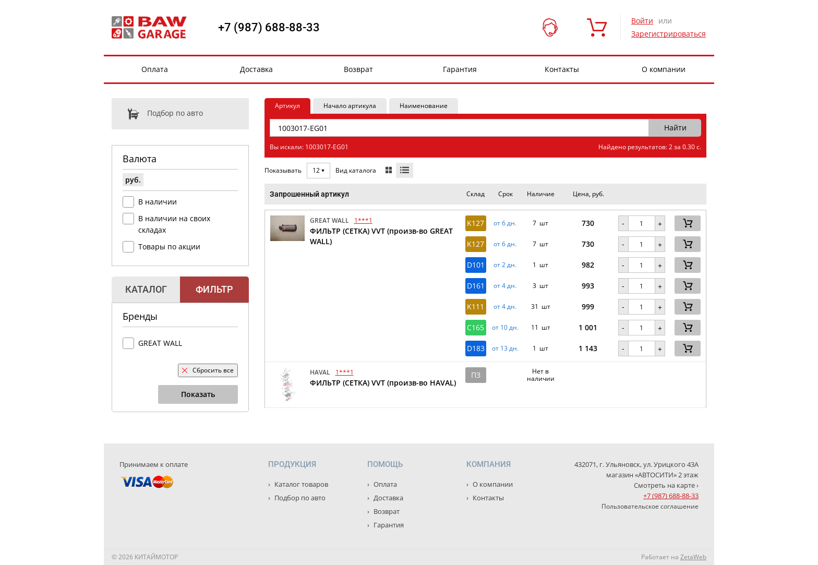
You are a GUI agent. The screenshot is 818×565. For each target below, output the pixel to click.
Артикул (287, 105)
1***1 (363, 220)
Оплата (154, 69)
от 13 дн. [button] (505, 348)
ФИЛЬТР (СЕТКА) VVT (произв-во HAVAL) (383, 383)
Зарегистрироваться (668, 34)
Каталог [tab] (146, 289)
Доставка (256, 69)
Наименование (424, 105)
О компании (663, 69)
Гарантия (460, 69)
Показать (198, 394)
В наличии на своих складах (174, 224)
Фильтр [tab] (214, 289)
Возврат (358, 69)
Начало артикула (349, 105)
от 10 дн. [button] (505, 327)
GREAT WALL (160, 343)
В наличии (157, 202)
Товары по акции (169, 246)
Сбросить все (208, 370)
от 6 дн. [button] (505, 223)
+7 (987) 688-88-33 (269, 27)
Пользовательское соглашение (650, 506)
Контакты (562, 69)
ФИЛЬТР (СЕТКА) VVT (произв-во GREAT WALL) (381, 236)
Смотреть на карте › (666, 485)
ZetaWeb (693, 556)
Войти (642, 21)
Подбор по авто (157, 113)
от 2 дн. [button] (505, 265)
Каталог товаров (300, 484)
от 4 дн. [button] (505, 286)
